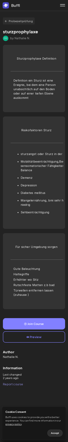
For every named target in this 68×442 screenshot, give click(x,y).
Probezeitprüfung (19, 21)
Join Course (34, 324)
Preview (34, 337)
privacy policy (13, 424)
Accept (55, 433)
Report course (13, 384)
